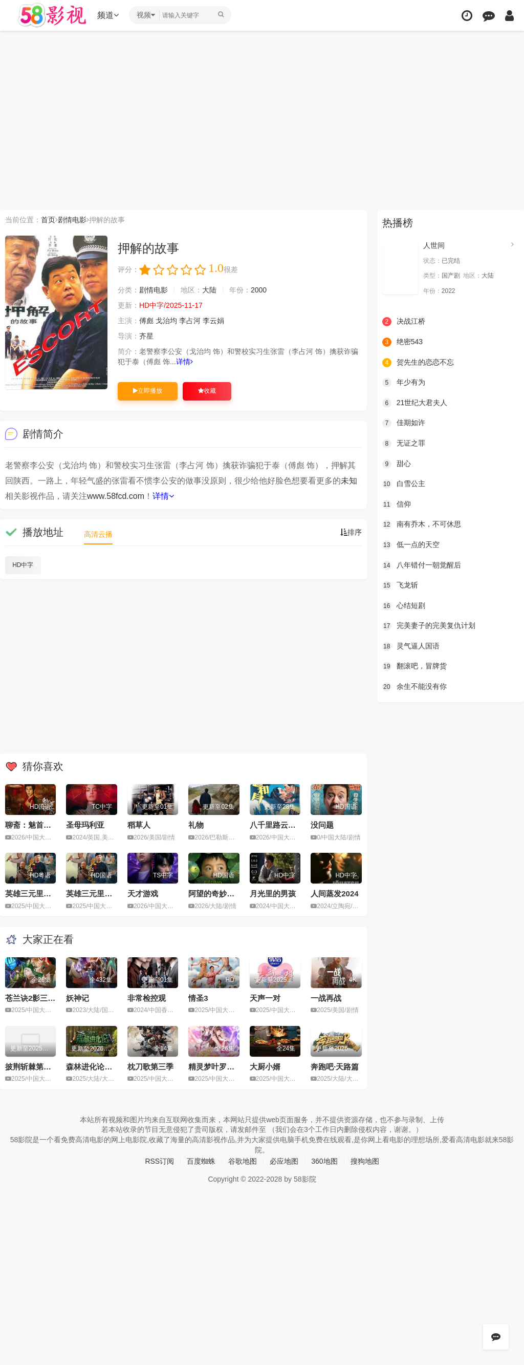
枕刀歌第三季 (150, 1066)
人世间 (434, 245)
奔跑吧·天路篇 (335, 1066)
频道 (108, 15)
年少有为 (403, 382)
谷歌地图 (242, 1161)
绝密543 (402, 342)
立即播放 (147, 390)
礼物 (196, 825)
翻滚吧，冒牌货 (414, 666)
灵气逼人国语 (411, 646)
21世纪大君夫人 (415, 403)
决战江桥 (403, 321)
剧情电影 (72, 220)
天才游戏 (142, 893)
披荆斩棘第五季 (32, 1066)
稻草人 (138, 825)
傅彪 (146, 321)
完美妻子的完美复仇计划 (428, 626)
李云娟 (213, 321)
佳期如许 (403, 423)
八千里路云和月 (276, 825)
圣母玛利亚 (85, 825)
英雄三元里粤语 (32, 893)
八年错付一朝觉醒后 (421, 565)
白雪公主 (403, 484)
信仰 (396, 504)
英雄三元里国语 (93, 893)
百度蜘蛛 (201, 1161)
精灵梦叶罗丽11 (215, 1066)
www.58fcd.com (115, 496)
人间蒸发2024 (334, 893)
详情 (184, 362)
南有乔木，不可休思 (421, 524)
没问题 (322, 825)
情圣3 (198, 998)
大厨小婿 (265, 1066)
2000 (259, 290)
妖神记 (77, 998)
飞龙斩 (400, 585)
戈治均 (166, 321)
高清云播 (98, 534)
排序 (351, 532)
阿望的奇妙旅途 (215, 893)
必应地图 (284, 1161)
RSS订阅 (159, 1161)
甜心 (396, 464)
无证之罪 (403, 443)
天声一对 (265, 998)
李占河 (190, 321)
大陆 (209, 290)
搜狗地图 (365, 1161)
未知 (349, 480)
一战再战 (326, 998)
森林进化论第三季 (96, 1066)
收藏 (207, 390)
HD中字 (22, 565)
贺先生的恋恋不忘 (418, 362)
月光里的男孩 (273, 893)
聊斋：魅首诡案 (32, 825)
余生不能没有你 (414, 686)
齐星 (146, 336)
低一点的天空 (411, 545)
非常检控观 (146, 998)
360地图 (324, 1161)
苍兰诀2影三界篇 (34, 998)
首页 (48, 220)
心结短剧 (403, 606)
